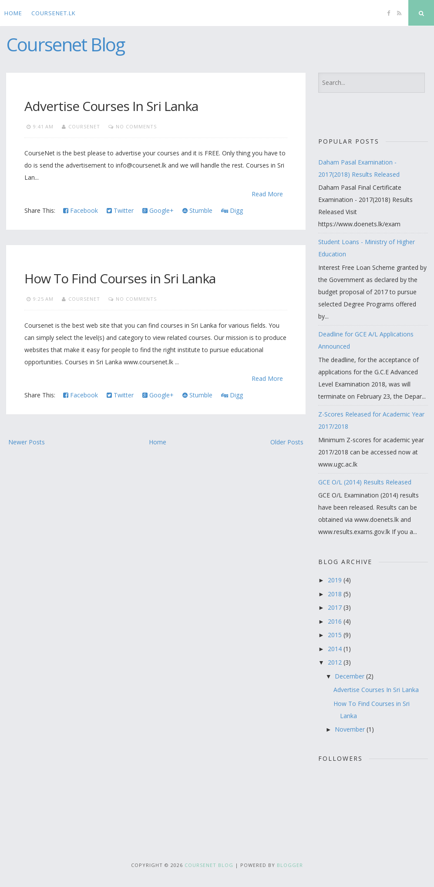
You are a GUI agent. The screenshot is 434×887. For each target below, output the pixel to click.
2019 (335, 580)
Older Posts (286, 442)
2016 (335, 621)
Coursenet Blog (65, 44)
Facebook (80, 210)
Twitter (120, 210)
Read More (267, 194)
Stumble (197, 210)
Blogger (290, 865)
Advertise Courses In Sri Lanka (111, 106)
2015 (335, 635)
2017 (335, 607)
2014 (335, 649)
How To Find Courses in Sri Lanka (119, 278)
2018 (335, 594)
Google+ (158, 210)
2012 (335, 662)
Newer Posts (26, 442)
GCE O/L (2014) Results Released (364, 482)
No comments (136, 126)
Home (13, 13)
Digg (232, 210)
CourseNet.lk (53, 13)
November (351, 729)
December (350, 676)
